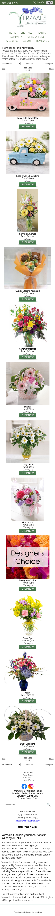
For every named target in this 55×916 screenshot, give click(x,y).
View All (29, 63)
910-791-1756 (9, 2)
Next (51, 69)
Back (4, 69)
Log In (49, 3)
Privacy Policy (27, 780)
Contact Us (27, 773)
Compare (49, 63)
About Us (27, 777)
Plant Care (28, 775)
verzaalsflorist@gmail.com (27, 821)
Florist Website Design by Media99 (28, 912)
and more (16, 857)
